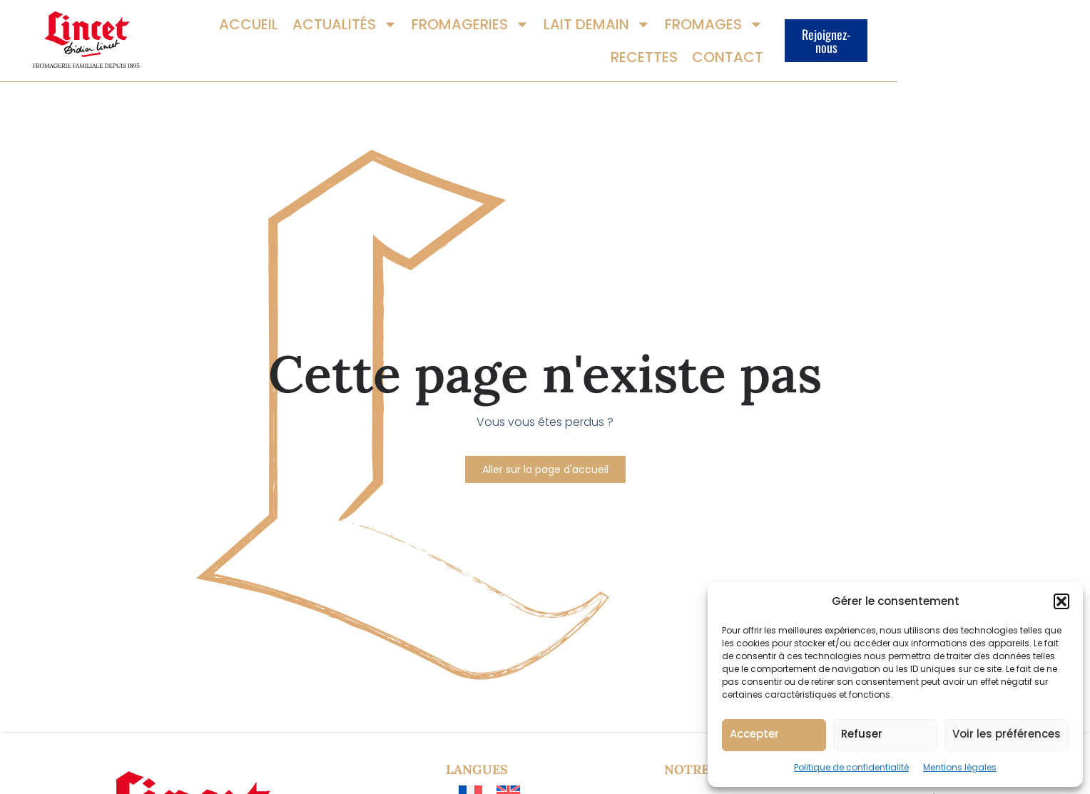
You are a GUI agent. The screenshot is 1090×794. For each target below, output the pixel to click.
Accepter (754, 733)
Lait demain (597, 48)
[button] (1061, 601)
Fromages (715, 48)
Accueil (249, 48)
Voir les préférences (1006, 733)
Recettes (811, 48)
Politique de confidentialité (851, 767)
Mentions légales (960, 767)
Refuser (861, 733)
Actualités (345, 48)
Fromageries (471, 48)
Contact (895, 48)
